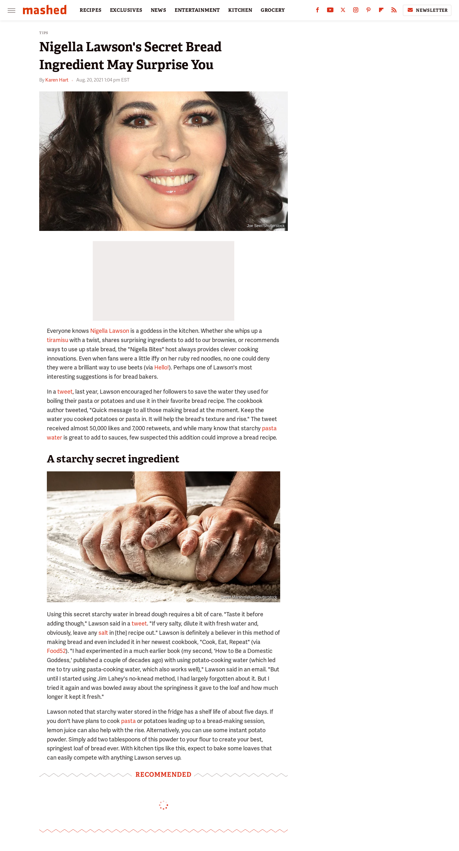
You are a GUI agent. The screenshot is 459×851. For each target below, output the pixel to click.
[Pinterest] (368, 11)
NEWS (158, 10)
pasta (128, 721)
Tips (43, 33)
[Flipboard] (381, 11)
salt (103, 632)
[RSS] (394, 11)
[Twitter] (343, 11)
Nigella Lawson (109, 330)
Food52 (56, 650)
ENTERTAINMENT (197, 10)
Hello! (161, 367)
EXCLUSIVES (126, 10)
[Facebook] (317, 11)
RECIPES (91, 10)
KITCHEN (240, 10)
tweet (65, 391)
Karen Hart (57, 80)
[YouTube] (330, 11)
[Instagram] (356, 11)
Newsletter (427, 10)
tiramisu (57, 340)
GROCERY (273, 10)
